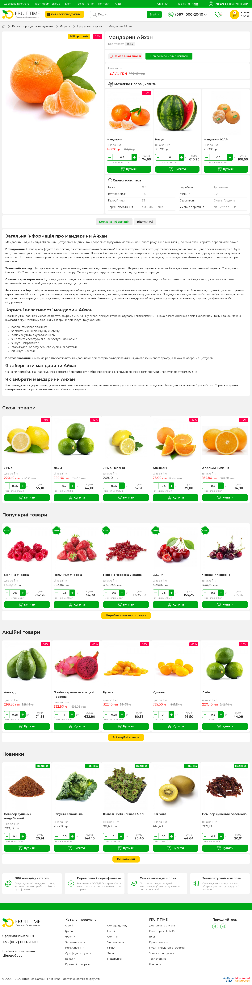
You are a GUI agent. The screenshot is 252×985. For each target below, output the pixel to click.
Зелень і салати (75, 942)
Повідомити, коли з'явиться (169, 56)
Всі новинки (126, 859)
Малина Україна (16, 575)
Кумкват (159, 692)
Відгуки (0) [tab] (145, 221)
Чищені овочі (115, 942)
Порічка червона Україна (122, 575)
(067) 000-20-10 (189, 14)
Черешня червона (216, 575)
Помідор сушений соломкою (224, 814)
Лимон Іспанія (114, 468)
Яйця (110, 953)
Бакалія (70, 958)
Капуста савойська (68, 814)
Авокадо (10, 692)
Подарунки (114, 958)
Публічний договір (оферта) (167, 947)
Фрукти (65, 26)
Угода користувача (161, 953)
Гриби (69, 931)
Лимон (9, 468)
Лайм (58, 468)
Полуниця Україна (68, 575)
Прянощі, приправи (77, 964)
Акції (118, 3)
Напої (111, 931)
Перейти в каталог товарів (126, 615)
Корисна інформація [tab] (114, 221)
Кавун (159, 139)
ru (166, 3)
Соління (112, 936)
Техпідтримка (157, 958)
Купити (129, 169)
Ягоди (111, 947)
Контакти (104, 3)
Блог (68, 3)
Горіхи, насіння (74, 947)
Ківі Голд (159, 814)
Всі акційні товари (126, 737)
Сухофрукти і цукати (78, 953)
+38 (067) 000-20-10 (20, 942)
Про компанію (84, 3)
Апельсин (160, 468)
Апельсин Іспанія (215, 468)
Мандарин (115, 139)
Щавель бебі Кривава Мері (123, 814)
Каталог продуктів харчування (32, 26)
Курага (108, 692)
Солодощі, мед (117, 925)
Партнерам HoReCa (47, 3)
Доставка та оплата (16, 3)
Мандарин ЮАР (216, 139)
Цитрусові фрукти (89, 26)
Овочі (69, 925)
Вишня (158, 575)
